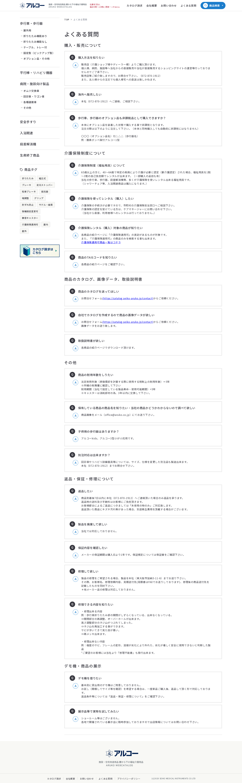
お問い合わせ (87, 778)
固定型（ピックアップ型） (39, 53)
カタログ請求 (54, 778)
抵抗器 (44, 191)
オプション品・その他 (36, 58)
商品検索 (214, 5)
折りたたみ (28, 178)
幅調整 (25, 198)
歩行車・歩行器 (31, 23)
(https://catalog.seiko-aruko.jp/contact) (128, 298)
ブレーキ (26, 184)
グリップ (39, 198)
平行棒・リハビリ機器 (36, 72)
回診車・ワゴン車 (33, 96)
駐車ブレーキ (29, 191)
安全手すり (28, 121)
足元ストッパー (45, 184)
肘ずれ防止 (28, 204)
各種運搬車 (30, 102)
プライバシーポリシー (128, 778)
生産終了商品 (29, 155)
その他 (27, 107)
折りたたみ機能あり (35, 36)
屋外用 (27, 30)
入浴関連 (26, 133)
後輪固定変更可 (30, 211)
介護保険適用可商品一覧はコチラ (101, 242)
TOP (66, 19)
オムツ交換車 (31, 90)
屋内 (46, 224)
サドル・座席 (46, 204)
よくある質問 (80, 19)
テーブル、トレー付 (35, 47)
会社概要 (70, 778)
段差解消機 (28, 144)
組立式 (42, 178)
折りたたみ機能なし (35, 41)
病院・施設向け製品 (34, 83)
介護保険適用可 (30, 224)
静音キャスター (30, 217)
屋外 (24, 231)
